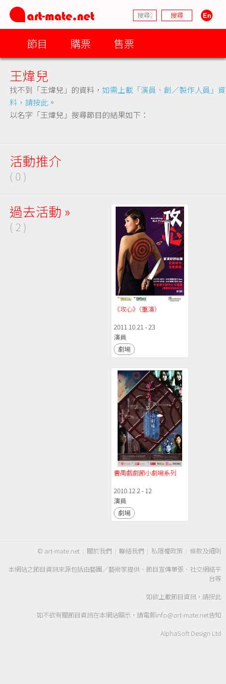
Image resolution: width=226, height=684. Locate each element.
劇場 (124, 349)
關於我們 (99, 550)
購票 (80, 43)
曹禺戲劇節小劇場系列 (145, 472)
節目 (37, 43)
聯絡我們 (131, 550)
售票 (124, 43)
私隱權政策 (167, 550)
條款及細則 (205, 550)
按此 (215, 596)
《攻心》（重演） (137, 309)
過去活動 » (40, 211)
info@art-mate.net (182, 614)
